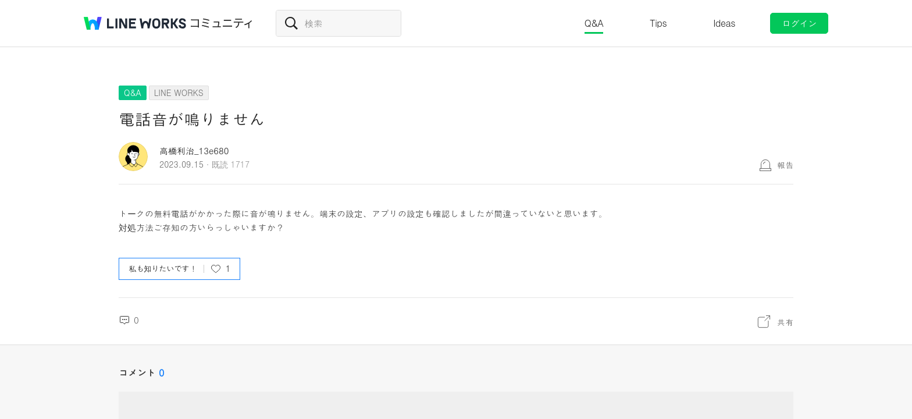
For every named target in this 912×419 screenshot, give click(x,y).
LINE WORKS (179, 92)
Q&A (594, 23)
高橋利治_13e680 (194, 150)
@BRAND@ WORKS (135, 23)
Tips (658, 23)
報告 (785, 165)
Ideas (724, 23)
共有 (785, 322)
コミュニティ (221, 23)
